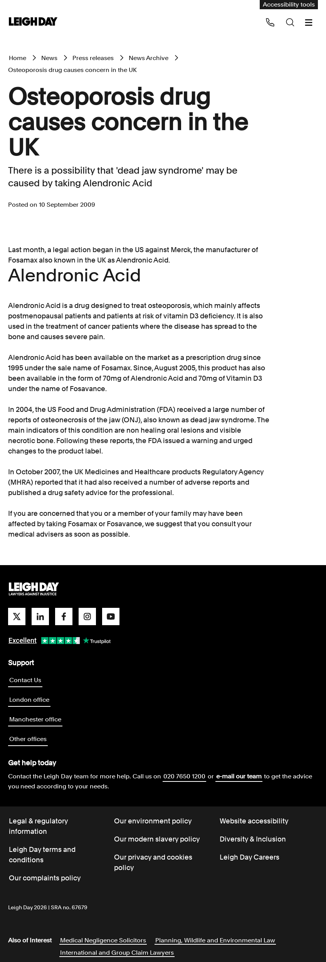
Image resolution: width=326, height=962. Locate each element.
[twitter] (16, 616)
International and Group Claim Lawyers (117, 952)
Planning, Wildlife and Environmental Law (215, 940)
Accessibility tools (289, 4)
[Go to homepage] (34, 589)
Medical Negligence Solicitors (103, 940)
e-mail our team (239, 776)
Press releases (93, 58)
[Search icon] (290, 22)
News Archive (148, 58)
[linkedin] (40, 616)
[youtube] (110, 616)
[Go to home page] (33, 22)
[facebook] (63, 616)
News (49, 58)
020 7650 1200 (184, 776)
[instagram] (87, 616)
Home (17, 58)
